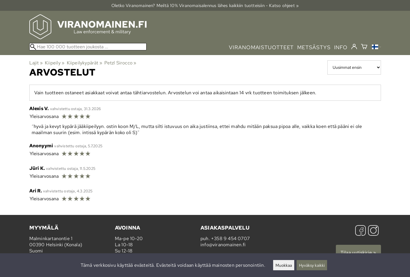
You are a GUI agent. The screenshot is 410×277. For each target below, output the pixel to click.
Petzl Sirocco (120, 63)
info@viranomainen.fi (223, 245)
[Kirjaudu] (354, 47)
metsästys (313, 47)
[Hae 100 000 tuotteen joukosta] (88, 46)
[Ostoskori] (364, 47)
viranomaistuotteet (261, 47)
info (341, 47)
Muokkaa (283, 265)
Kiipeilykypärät (84, 63)
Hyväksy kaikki (312, 265)
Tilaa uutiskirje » (358, 252)
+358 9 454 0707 (230, 238)
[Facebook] (360, 231)
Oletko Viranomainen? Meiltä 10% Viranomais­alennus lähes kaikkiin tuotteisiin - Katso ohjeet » (205, 5)
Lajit (36, 63)
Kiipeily (54, 63)
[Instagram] (373, 231)
